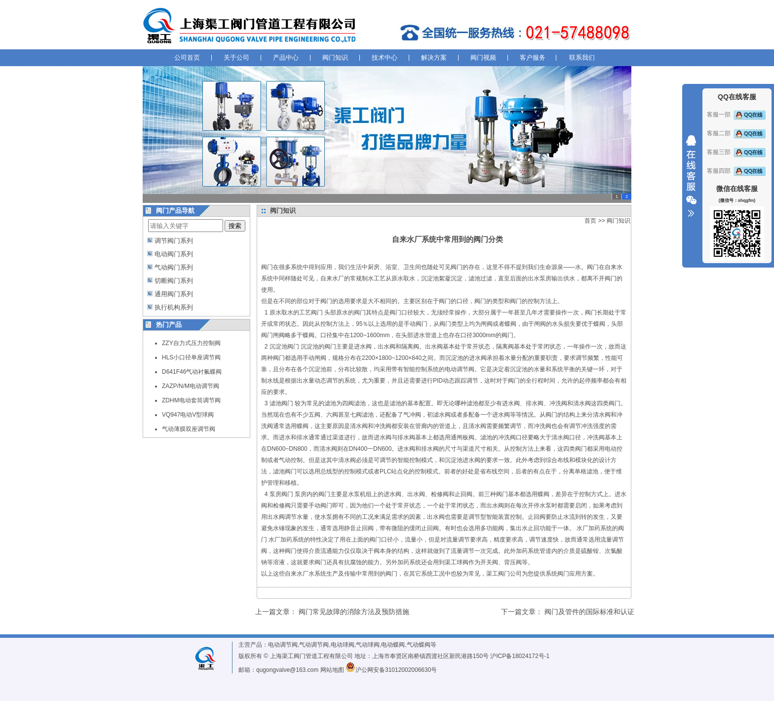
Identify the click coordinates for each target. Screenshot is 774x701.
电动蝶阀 (393, 644)
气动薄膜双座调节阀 (188, 429)
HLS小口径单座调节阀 (191, 357)
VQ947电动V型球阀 (188, 414)
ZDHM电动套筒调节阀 (191, 400)
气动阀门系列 (174, 267)
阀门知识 (335, 57)
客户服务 (532, 57)
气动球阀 (368, 644)
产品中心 (286, 57)
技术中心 (384, 57)
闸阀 (487, 323)
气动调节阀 (314, 644)
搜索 (235, 226)
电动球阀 (342, 644)
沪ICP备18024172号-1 (519, 656)
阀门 (267, 267)
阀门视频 (483, 57)
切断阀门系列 (174, 280)
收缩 (691, 176)
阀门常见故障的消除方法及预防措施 (354, 612)
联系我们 (582, 57)
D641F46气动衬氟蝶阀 (192, 371)
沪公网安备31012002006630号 (391, 669)
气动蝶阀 (418, 644)
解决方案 (434, 57)
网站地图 (332, 669)
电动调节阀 (283, 644)
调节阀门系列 (174, 240)
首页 (590, 220)
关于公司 (236, 57)
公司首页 (187, 57)
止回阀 (463, 494)
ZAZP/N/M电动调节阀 (190, 386)
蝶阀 (510, 323)
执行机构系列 (174, 307)
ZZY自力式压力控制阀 (191, 343)
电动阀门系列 (174, 254)
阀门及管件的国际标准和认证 (589, 612)
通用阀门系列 (174, 294)
